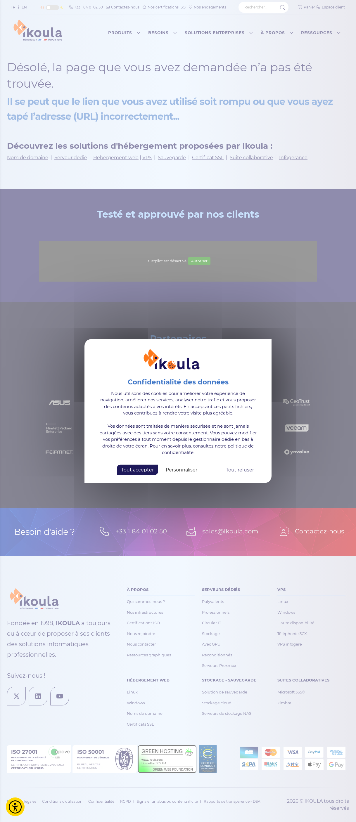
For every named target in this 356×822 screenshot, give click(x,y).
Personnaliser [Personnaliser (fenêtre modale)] (181, 469)
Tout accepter (137, 469)
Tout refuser (240, 469)
